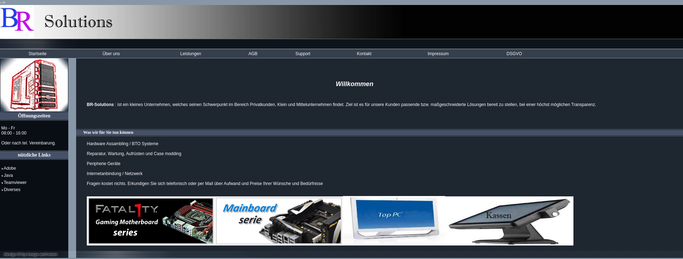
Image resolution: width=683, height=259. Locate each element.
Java (7, 175)
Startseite (37, 53)
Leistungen (190, 53)
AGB (252, 53)
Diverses (11, 189)
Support (302, 53)
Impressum (438, 53)
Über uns (111, 53)
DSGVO (514, 53)
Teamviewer (14, 182)
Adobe (8, 168)
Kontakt (364, 53)
